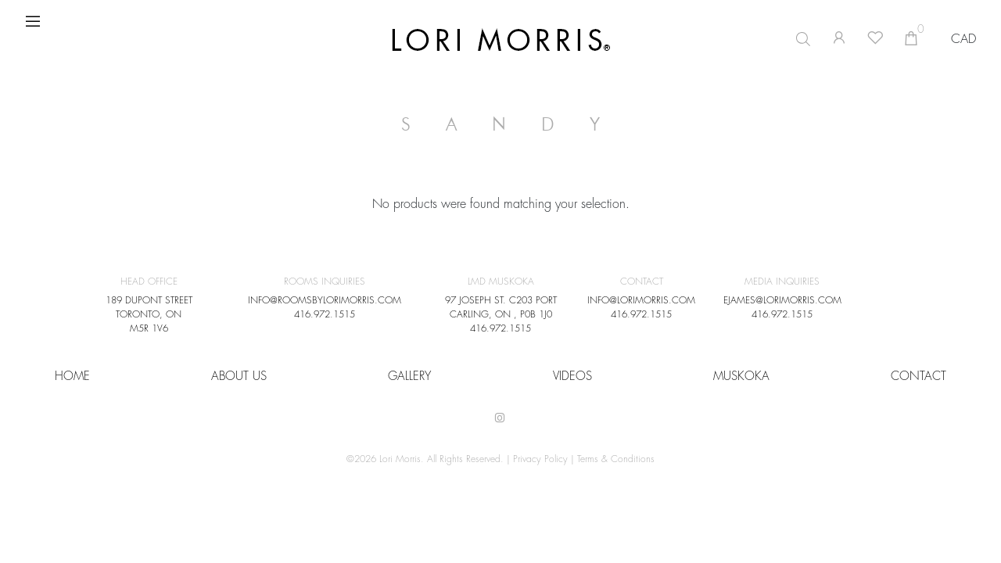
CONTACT (918, 376)
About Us (239, 376)
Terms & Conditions (616, 459)
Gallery (409, 376)
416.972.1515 (324, 314)
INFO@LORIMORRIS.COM (641, 300)
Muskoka (741, 376)
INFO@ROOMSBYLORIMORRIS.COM (324, 300)
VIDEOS (572, 376)
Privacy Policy (540, 459)
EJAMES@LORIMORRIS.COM (782, 300)
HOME (72, 376)
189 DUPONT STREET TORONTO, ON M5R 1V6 (149, 314)
